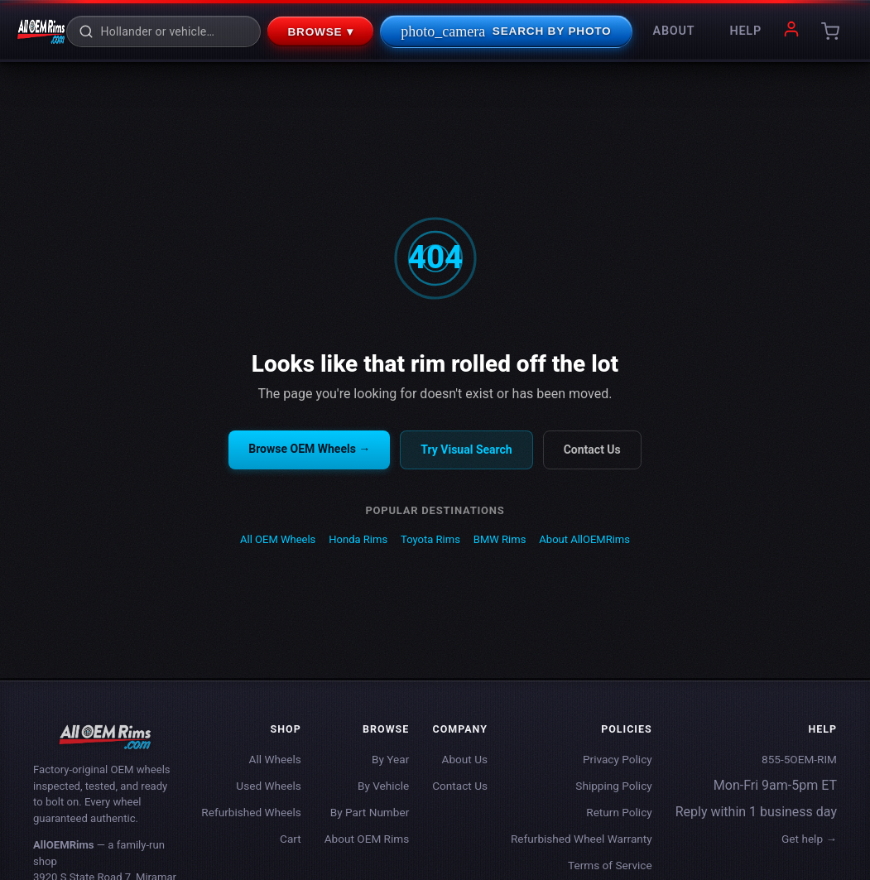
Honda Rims (358, 539)
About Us (465, 759)
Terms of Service (610, 865)
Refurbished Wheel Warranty (581, 838)
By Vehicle (383, 785)
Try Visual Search (466, 449)
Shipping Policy (613, 785)
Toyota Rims (430, 539)
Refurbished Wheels (250, 812)
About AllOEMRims (584, 539)
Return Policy (618, 812)
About (674, 31)
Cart (290, 838)
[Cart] (830, 31)
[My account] (791, 32)
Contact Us (592, 449)
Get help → (809, 838)
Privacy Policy (617, 759)
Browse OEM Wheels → (309, 448)
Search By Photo (506, 31)
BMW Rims (499, 539)
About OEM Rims (367, 838)
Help (745, 31)
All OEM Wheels (277, 539)
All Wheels (275, 759)
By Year (390, 759)
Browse (320, 31)
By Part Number (370, 812)
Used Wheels (268, 785)
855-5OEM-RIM (799, 759)
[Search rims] (174, 31)
